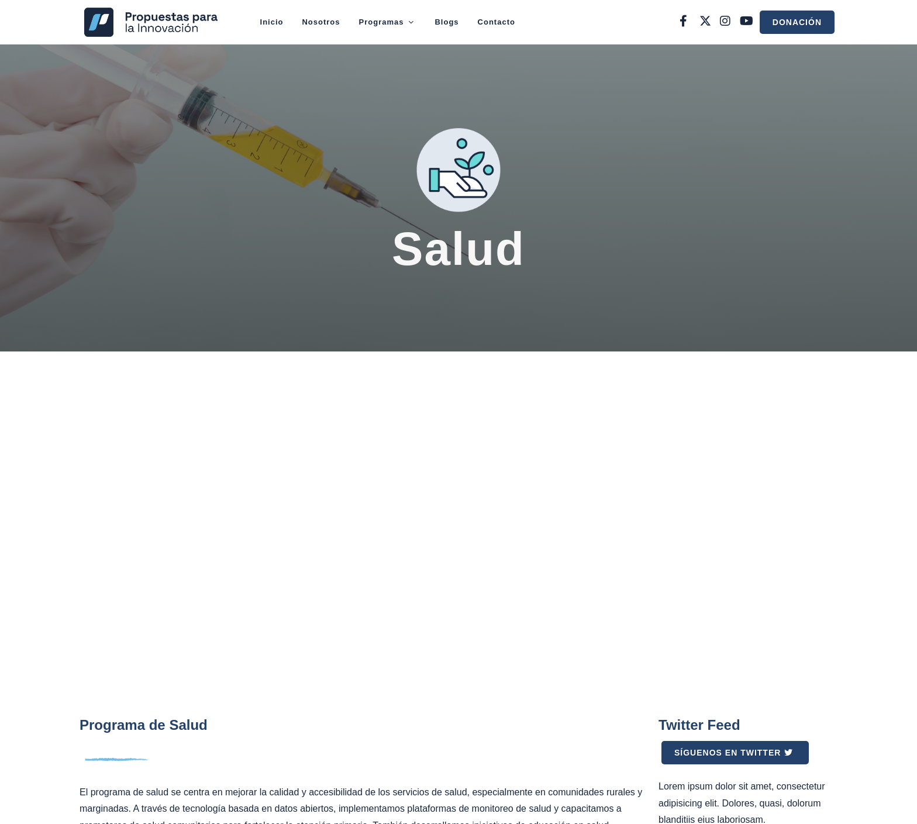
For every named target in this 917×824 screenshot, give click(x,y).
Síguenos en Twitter (733, 752)
